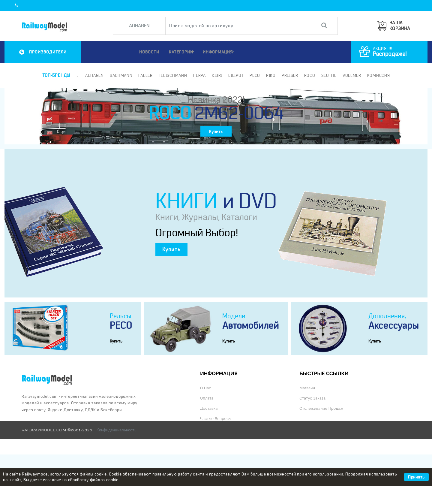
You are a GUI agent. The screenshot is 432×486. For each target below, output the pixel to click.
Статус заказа (313, 430)
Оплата (207, 430)
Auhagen (94, 75)
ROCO (309, 75)
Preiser (289, 75)
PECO (254, 75)
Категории (181, 52)
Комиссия (378, 75)
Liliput (235, 75)
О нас (206, 420)
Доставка (209, 440)
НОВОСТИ (146, 52)
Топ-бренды (56, 75)
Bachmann (120, 75)
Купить (216, 138)
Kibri (216, 75)
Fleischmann (172, 75)
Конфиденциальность (116, 461)
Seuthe (328, 75)
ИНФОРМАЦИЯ (219, 52)
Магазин (307, 420)
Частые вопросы (217, 450)
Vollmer (351, 75)
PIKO (270, 75)
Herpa (199, 75)
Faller (145, 75)
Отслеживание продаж (323, 440)
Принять (416, 477)
